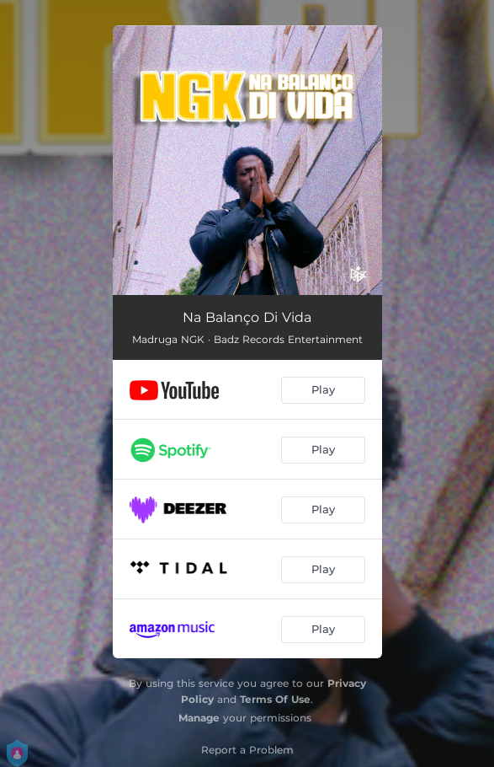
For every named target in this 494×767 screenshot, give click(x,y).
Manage (199, 717)
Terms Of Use (275, 699)
